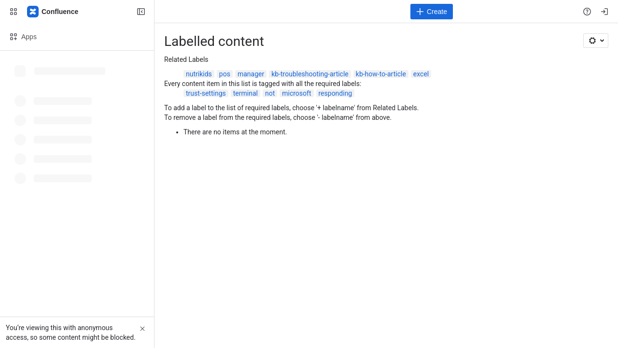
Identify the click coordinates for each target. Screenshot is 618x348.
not (270, 93)
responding (335, 93)
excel (421, 74)
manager (251, 74)
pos (224, 74)
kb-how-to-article (381, 74)
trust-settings (206, 93)
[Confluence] (53, 11)
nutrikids (199, 74)
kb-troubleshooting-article (310, 74)
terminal (245, 93)
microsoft (296, 93)
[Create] (431, 11)
